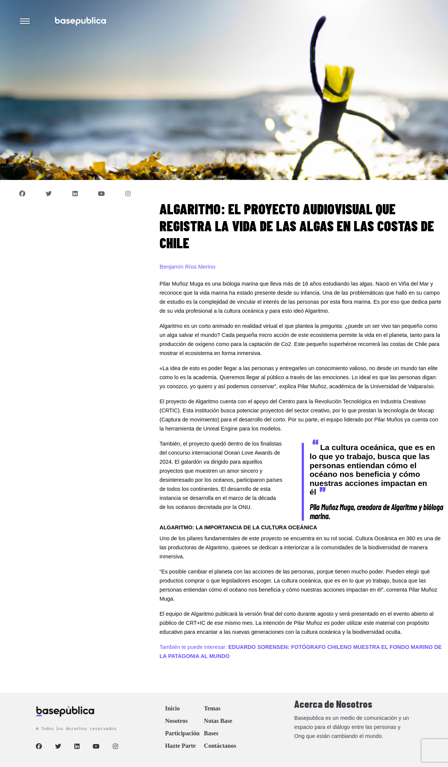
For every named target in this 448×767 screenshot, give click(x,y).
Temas (212, 708)
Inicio (172, 708)
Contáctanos (220, 745)
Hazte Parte (180, 745)
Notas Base (218, 721)
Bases (211, 733)
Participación (182, 733)
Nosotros (176, 721)
